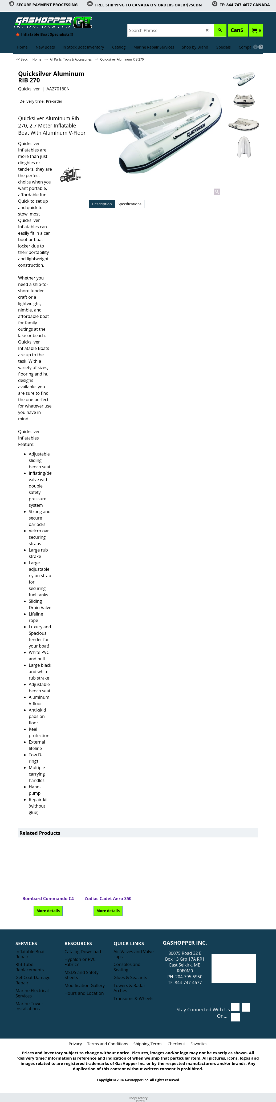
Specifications (129, 203)
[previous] (255, 47)
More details (48, 910)
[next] (260, 47)
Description (102, 203)
